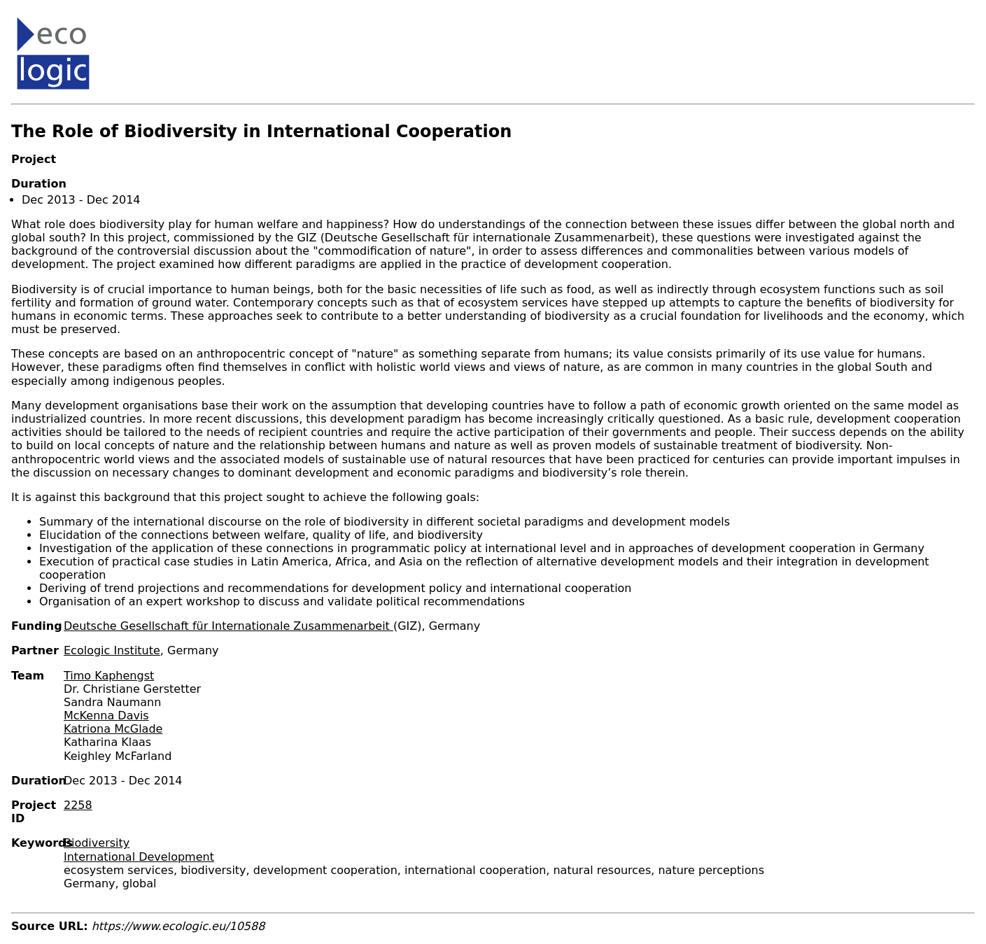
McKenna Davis (106, 715)
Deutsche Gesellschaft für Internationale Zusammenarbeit (228, 626)
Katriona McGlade (113, 728)
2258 (78, 805)
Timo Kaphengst (109, 675)
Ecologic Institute (112, 650)
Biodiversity (96, 843)
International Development (139, 857)
